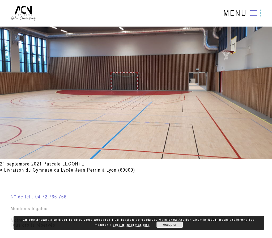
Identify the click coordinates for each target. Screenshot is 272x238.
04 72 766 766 (51, 196)
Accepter (169, 225)
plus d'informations (131, 224)
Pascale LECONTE (64, 164)
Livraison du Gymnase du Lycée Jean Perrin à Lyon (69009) (69, 170)
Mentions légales (29, 208)
